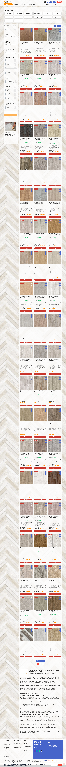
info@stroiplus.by (38, 748)
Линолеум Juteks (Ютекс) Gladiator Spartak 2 (25, 203)
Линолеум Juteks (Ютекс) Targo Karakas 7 (25, 391)
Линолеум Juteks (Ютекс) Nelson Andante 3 (25, 548)
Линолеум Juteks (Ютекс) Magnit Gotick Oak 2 (40, 107)
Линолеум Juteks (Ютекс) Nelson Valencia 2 (54, 643)
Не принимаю (54, 764)
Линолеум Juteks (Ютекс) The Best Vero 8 (40, 139)
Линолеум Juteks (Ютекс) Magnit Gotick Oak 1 (25, 107)
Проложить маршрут (53, 741)
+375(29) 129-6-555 (31, 1)
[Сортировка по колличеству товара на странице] (51, 26)
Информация (6, 740)
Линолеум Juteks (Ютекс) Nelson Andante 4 (40, 548)
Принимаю (60, 764)
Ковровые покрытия (27, 746)
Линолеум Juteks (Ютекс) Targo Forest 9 (54, 360)
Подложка (25, 750)
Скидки (16, 4)
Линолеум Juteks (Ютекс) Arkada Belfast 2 (25, 328)
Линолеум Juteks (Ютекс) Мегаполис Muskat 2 (40, 234)
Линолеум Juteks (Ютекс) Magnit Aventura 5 (40, 75)
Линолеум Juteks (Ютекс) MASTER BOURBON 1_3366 (54, 234)
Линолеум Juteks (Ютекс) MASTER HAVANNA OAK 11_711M (54, 266)
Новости (54, 4)
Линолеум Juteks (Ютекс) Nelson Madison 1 (40, 611)
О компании (47, 4)
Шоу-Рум (23, 4)
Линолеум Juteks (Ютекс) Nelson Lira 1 (25, 611)
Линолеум (10, 7)
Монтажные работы (18, 740)
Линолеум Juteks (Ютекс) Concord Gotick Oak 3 (25, 517)
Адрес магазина (6, 756)
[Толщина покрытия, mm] (7, 53)
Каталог (25, 740)
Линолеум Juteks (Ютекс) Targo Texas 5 (54, 423)
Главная (6, 7)
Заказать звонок (40, 2)
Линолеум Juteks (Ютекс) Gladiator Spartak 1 (54, 171)
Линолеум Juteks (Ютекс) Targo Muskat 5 (40, 391)
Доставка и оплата (31, 4)
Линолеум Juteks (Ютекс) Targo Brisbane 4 (40, 360)
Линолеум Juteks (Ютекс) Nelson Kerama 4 (54, 580)
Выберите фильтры (10, 114)
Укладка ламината (17, 742)
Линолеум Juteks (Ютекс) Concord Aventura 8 (54, 486)
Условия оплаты (7, 745)
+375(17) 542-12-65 (31, 2)
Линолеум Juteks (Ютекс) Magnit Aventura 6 (54, 75)
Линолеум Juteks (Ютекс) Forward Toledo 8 (25, 486)
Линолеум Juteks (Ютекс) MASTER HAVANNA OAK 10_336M (40, 266)
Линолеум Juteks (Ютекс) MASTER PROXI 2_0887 (40, 297)
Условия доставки (7, 744)
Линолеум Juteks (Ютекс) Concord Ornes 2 (40, 517)
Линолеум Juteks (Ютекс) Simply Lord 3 (54, 43)
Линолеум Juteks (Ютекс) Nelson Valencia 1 (40, 643)
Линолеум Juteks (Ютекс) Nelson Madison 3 (54, 611)
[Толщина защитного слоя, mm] (7, 44)
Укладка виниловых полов (17, 745)
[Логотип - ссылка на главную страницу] (41, 742)
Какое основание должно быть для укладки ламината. (10, 135)
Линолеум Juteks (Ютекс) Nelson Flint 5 (40, 580)
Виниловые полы (27, 744)
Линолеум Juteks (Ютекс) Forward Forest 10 (40, 454)
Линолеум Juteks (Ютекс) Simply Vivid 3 (25, 75)
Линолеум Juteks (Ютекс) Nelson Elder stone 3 (54, 548)
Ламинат (25, 742)
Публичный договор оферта (7, 750)
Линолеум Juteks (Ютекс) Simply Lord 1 (25, 43)
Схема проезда (52, 742)
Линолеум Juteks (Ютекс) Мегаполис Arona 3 (40, 203)
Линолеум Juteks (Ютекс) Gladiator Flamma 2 (40, 171)
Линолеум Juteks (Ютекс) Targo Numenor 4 (25, 423)
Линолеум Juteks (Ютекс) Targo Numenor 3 (54, 391)
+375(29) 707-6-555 (39, 1)
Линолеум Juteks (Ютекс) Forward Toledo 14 (54, 454)
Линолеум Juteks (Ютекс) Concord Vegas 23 (54, 517)
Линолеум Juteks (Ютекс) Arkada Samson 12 (40, 328)
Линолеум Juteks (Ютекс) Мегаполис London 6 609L (26, 234)
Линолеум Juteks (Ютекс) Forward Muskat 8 (54, 139)
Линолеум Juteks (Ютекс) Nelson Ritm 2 (25, 643)
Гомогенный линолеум (28, 747)
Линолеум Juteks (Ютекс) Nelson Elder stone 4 (25, 580)
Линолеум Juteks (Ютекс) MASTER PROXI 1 (25, 297)
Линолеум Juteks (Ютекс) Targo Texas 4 (40, 423)
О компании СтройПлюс (6, 742)
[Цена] (6, 36)
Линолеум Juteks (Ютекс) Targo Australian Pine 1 (25, 360)
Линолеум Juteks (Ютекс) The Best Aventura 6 (54, 107)
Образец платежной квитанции (7, 748)
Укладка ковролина (17, 747)
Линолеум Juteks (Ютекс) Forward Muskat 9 (25, 171)
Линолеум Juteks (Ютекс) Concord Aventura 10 (40, 486)
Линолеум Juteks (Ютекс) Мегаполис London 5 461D (54, 203)
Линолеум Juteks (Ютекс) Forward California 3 (25, 454)
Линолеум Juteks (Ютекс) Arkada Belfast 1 (54, 297)
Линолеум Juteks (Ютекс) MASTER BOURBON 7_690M (26, 266)
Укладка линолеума (17, 743)
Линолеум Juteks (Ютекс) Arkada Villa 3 (54, 328)
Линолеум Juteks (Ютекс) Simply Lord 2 (40, 43)
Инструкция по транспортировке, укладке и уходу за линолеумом (7, 753)
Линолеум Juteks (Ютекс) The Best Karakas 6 (25, 139)
